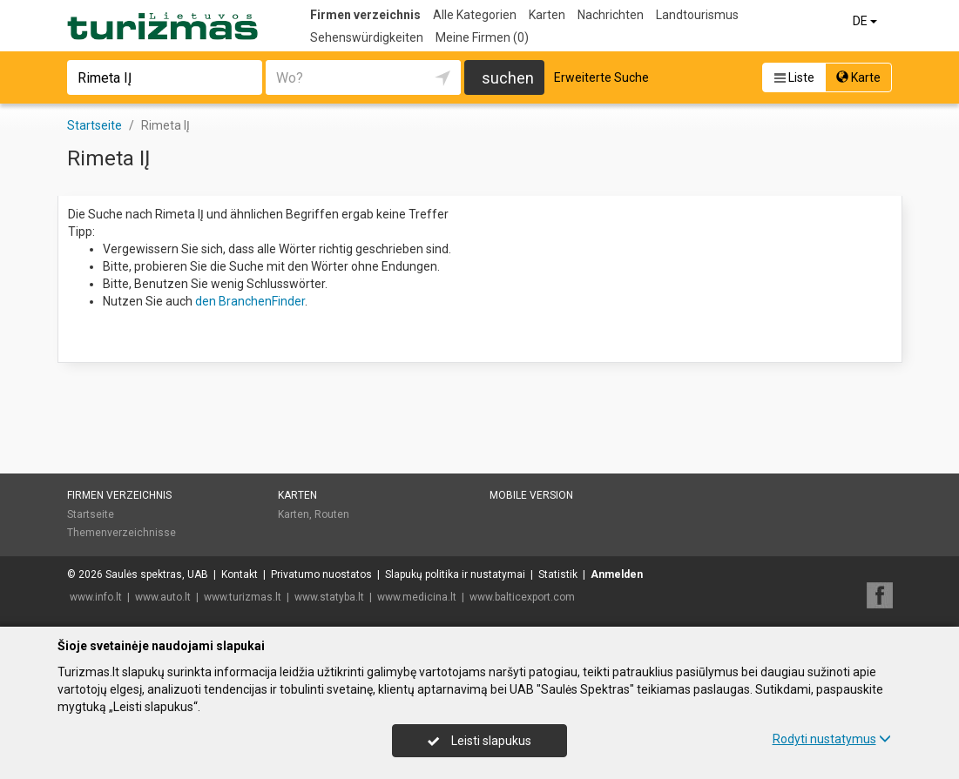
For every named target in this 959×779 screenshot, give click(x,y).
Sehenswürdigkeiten (366, 37)
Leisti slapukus (479, 741)
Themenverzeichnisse (121, 533)
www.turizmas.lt (242, 597)
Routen (331, 514)
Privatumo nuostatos (321, 574)
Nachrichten (610, 15)
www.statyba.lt (329, 597)
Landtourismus (697, 15)
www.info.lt (96, 597)
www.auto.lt (163, 597)
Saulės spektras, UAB (156, 574)
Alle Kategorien (475, 15)
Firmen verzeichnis (365, 15)
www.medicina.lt (416, 597)
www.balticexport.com (522, 597)
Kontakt (239, 574)
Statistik (557, 574)
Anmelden (617, 574)
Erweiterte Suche (601, 77)
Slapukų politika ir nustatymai (455, 574)
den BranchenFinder (250, 301)
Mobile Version (531, 495)
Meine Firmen (482, 37)
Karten (547, 15)
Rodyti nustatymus (832, 739)
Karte (858, 77)
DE (866, 21)
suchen (508, 78)
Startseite (90, 514)
